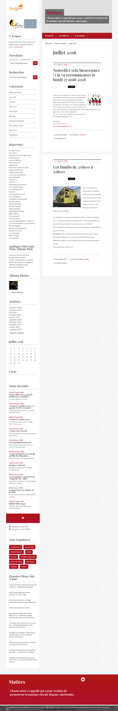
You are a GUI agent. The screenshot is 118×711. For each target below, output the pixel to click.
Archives (64, 35)
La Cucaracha (14, 233)
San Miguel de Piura (16, 211)
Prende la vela (14, 150)
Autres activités (15, 92)
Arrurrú (12, 182)
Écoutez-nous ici (17, 465)
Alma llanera (14, 214)
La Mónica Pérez (15, 231)
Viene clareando (15, 204)
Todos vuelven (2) (16, 172)
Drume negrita (14, 201)
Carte (12, 371)
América (12, 192)
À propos (80, 35)
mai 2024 (12, 312)
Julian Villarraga (17, 503)
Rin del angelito (15, 226)
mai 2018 (48, 43)
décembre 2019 (15, 322)
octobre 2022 (14, 317)
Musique (12, 116)
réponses (30, 562)
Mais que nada (14, 163)
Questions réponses (16, 121)
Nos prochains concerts (20, 442)
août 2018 (72, 43)
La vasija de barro (16, 189)
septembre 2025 (15, 308)
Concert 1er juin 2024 (19, 419)
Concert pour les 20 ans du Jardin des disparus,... (22, 454)
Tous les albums (17, 292)
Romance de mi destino (18, 228)
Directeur (13, 107)
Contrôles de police (16, 600)
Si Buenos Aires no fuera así (19, 155)
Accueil (49, 35)
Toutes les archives (16, 333)
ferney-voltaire (28, 557)
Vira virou (13, 153)
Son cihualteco (14, 197)
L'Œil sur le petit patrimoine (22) (21, 642)
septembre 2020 (15, 320)
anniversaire (16, 552)
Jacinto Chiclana (15, 160)
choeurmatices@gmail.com (62, 126)
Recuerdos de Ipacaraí (17, 184)
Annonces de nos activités (19, 255)
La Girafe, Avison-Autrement (20, 636)
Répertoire (13, 130)
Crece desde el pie (16, 187)
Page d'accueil (60, 43)
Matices (54, 12)
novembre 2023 (15, 315)
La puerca (12, 180)
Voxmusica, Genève (16, 267)
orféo (24, 567)
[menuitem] (49, 36)
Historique (13, 111)
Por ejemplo (13, 238)
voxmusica (16, 547)
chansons (29, 547)
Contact (12, 102)
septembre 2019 (15, 329)
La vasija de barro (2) (17, 194)
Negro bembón (14, 209)
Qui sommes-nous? (16, 125)
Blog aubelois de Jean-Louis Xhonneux (21, 616)
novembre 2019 (15, 325)
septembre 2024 (15, 310)
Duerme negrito (15, 206)
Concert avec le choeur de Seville (21, 491)
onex (29, 552)
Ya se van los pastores (17, 175)
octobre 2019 (14, 327)
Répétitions (13, 135)
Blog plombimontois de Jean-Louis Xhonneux (21, 626)
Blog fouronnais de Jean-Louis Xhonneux (22, 601)
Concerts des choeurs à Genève (21, 260)
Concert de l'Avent (18, 431)
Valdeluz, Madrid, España (18, 265)
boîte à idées (16, 562)
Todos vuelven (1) (16, 170)
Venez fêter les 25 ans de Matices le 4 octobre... (21, 395)
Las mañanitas (14, 177)
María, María (14, 235)
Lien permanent (60, 135)
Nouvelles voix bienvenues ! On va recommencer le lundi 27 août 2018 (76, 75)
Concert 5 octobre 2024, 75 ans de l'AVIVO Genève (21, 407)
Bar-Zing (22, 594)
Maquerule (13, 165)
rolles (13, 557)
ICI (71, 247)
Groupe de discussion (17, 257)
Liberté (27, 608)
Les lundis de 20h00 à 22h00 (73, 169)
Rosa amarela (14, 216)
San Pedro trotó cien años (19, 167)
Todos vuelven (14, 218)
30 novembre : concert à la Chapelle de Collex (22, 477)
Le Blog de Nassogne (25, 587)
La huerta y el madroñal (18, 199)
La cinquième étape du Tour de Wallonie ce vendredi (20, 614)
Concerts (12, 97)
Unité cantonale (15, 608)
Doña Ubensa (14, 158)
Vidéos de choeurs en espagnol (21, 262)
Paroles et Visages (27, 652)
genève (14, 567)
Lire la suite (18, 47)
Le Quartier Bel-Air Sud (18, 644)
